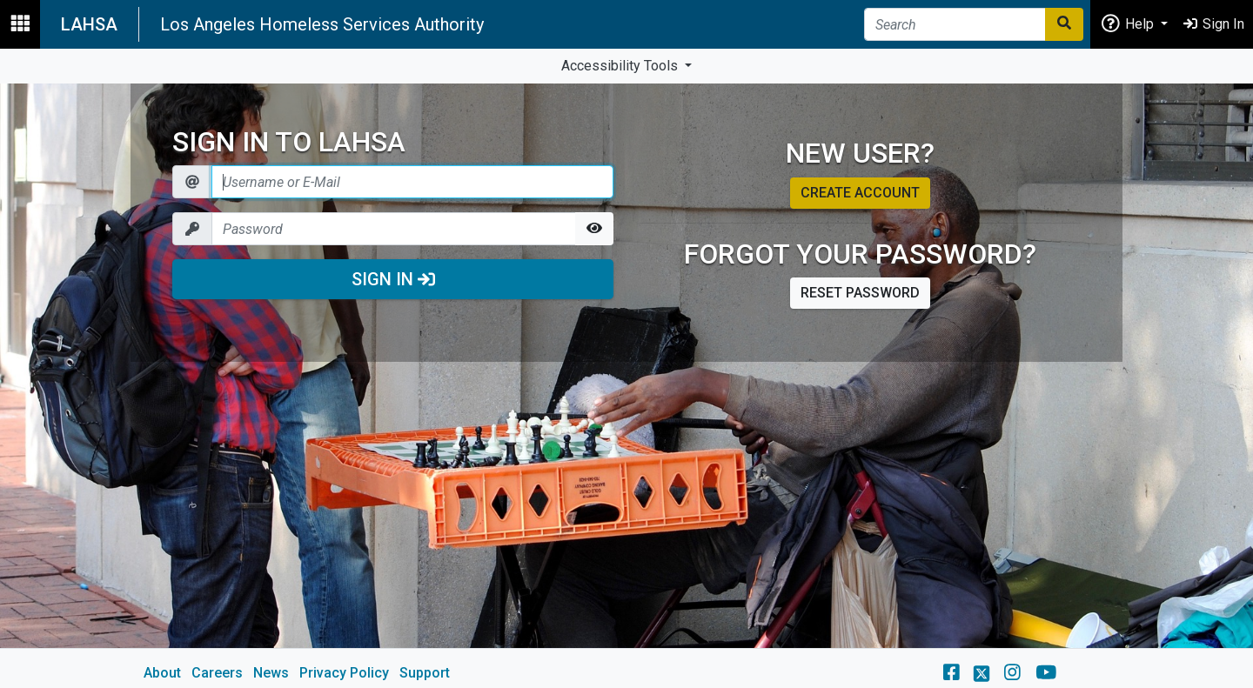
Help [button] (1128, 23)
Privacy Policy (344, 673)
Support (424, 673)
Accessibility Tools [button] (621, 65)
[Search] (955, 24)
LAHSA (89, 24)
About (162, 673)
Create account (860, 192)
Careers (217, 673)
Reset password (860, 292)
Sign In (393, 279)
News (271, 673)
